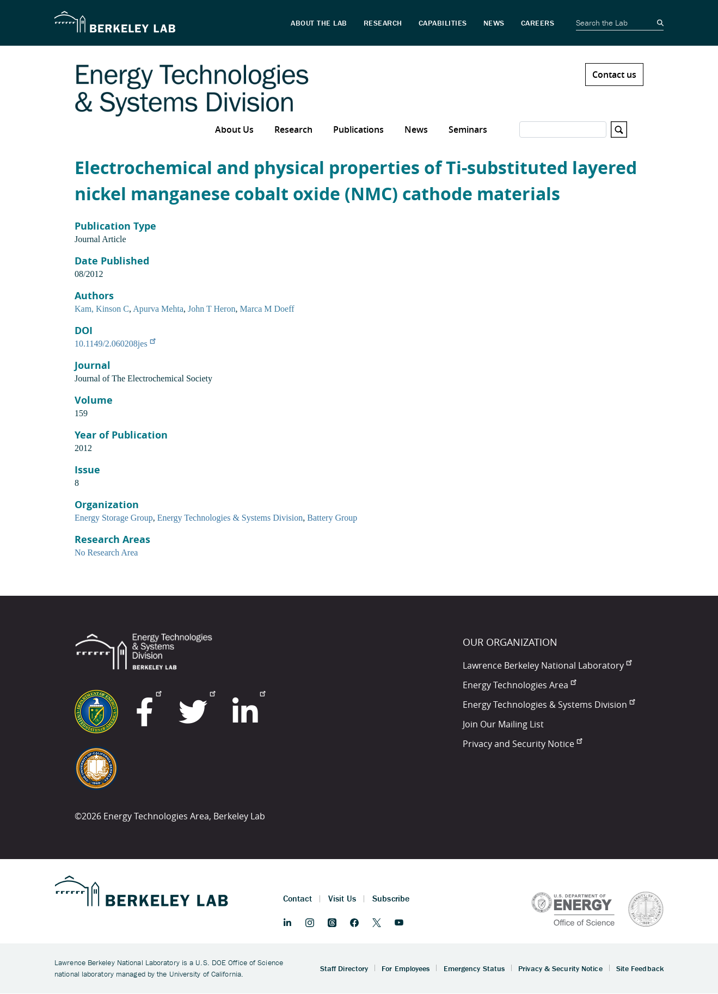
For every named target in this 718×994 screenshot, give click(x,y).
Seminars (468, 129)
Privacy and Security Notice (522, 744)
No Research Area (106, 552)
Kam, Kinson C (102, 308)
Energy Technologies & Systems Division (230, 517)
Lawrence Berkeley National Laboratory (547, 665)
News (416, 129)
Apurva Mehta (158, 308)
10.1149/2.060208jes (115, 343)
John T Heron (211, 308)
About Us (234, 129)
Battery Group (332, 517)
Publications (358, 129)
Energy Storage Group (114, 517)
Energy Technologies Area (519, 685)
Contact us (614, 75)
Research (293, 129)
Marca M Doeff (267, 308)
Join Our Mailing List (503, 724)
